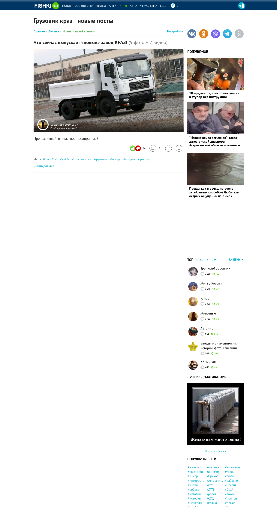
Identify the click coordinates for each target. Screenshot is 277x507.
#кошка (211, 503)
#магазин (194, 494)
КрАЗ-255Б (50, 159)
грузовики (101, 159)
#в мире (193, 467)
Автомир (206, 328)
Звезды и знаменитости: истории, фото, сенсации (218, 345)
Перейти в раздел (215, 451)
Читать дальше (44, 166)
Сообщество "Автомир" (63, 128)
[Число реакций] (138, 148)
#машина (212, 467)
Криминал (208, 362)
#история (194, 498)
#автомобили (196, 472)
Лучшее (53, 31)
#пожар (230, 503)
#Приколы (195, 503)
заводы (116, 159)
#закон (230, 494)
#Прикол (212, 476)
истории (130, 159)
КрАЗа (65, 159)
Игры (123, 5)
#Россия (230, 485)
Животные (208, 313)
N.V (52, 121)
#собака (193, 490)
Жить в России (211, 283)
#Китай (193, 485)
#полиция (231, 498)
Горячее (39, 31)
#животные (232, 467)
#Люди (229, 472)
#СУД (210, 498)
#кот (209, 485)
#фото (229, 476)
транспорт (145, 159)
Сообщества (84, 5)
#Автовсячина (215, 481)
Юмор (204, 298)
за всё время (85, 31)
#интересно (196, 481)
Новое (67, 5)
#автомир (213, 472)
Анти (112, 5)
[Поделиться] (168, 148)
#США (229, 490)
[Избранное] (179, 148)
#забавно (231, 481)
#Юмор (193, 476)
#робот (211, 494)
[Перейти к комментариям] (154, 148)
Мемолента (148, 5)
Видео (101, 5)
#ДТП (210, 490)
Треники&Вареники (215, 268)
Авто (133, 5)
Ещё (163, 5)
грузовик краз (82, 159)
